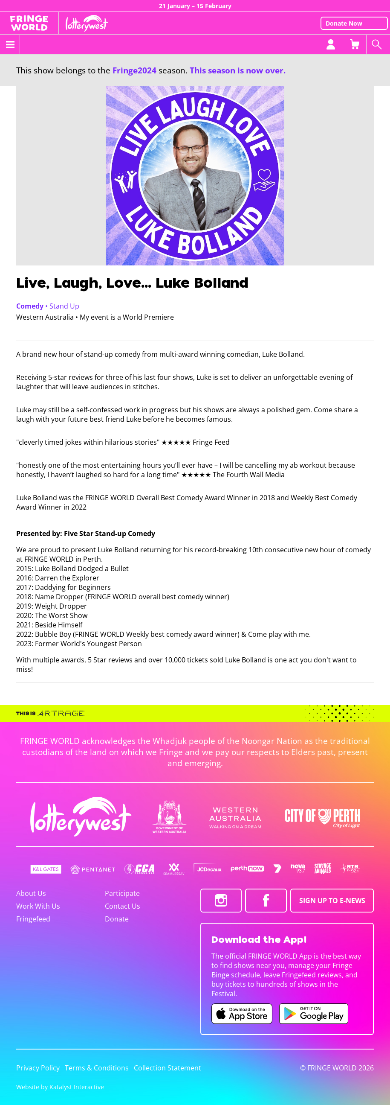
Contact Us (122, 906)
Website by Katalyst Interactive (60, 1087)
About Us (31, 893)
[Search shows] (378, 44)
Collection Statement (167, 1068)
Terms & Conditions (97, 1068)
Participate (122, 893)
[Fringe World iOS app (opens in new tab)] (242, 1013)
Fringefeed (33, 919)
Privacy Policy (38, 1068)
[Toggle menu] (10, 44)
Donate (117, 919)
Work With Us (38, 906)
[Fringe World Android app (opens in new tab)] (313, 1013)
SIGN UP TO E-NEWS (332, 900)
